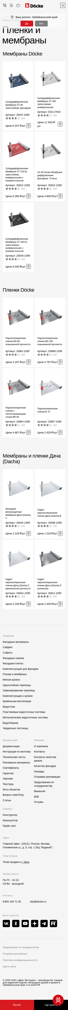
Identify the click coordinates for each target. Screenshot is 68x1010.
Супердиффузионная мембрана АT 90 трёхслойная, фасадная (18, 104)
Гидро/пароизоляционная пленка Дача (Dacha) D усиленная (49, 584)
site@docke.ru (38, 901)
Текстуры (8, 784)
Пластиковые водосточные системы (24, 712)
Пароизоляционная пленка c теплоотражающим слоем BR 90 (15, 412)
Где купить (51, 1004)
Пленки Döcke (18, 290)
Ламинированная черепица (19, 690)
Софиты (8, 652)
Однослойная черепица (17, 685)
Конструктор (10, 814)
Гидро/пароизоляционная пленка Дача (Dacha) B (49, 512)
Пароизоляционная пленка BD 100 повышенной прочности (49, 341)
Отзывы (38, 801)
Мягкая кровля (11, 679)
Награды (39, 771)
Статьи (7, 800)
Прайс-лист (9, 825)
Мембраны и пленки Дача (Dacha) (32, 458)
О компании (41, 746)
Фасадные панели (13, 658)
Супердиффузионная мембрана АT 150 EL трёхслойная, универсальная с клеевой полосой (16, 245)
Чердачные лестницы (15, 728)
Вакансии (39, 791)
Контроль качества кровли (45, 759)
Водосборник (10, 722)
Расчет (17, 1004)
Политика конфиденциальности (20, 960)
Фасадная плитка (13, 663)
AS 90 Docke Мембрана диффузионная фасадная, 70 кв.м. (49, 175)
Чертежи (8, 778)
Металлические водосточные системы (25, 717)
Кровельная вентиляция (17, 701)
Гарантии (8, 773)
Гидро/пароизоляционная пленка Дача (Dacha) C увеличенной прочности (17, 584)
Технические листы (14, 757)
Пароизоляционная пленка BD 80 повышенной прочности (17, 341)
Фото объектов (11, 789)
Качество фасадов (45, 766)
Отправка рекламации (47, 776)
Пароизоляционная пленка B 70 (47, 410)
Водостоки (9, 706)
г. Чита (25, 862)
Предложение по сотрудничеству (21, 947)
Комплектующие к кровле (18, 695)
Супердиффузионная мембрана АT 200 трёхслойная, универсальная (48, 103)
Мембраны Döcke (22, 54)
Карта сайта (9, 966)
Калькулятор (10, 820)
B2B (36, 796)
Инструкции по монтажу (17, 751)
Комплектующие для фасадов (20, 668)
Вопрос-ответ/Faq (13, 794)
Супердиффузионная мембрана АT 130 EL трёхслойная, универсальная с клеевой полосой (16, 174)
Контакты (39, 751)
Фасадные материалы (16, 641)
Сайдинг (8, 647)
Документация (11, 746)
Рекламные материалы (16, 762)
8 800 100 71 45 (12, 901)
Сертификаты (11, 767)
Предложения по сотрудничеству (44, 784)
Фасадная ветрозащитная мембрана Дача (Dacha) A (18, 513)
